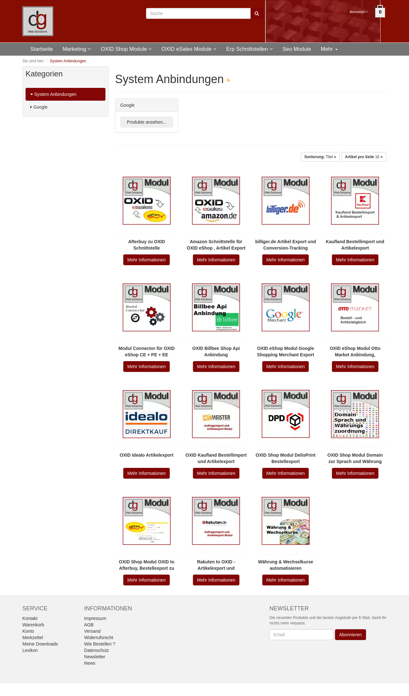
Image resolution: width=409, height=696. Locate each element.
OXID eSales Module (188, 49)
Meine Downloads (40, 643)
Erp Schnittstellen (249, 49)
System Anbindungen (53, 94)
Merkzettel (32, 637)
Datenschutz (96, 650)
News (89, 663)
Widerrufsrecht (98, 637)
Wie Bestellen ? (99, 643)
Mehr (329, 49)
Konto (28, 631)
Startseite (41, 49)
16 (364, 157)
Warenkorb (33, 624)
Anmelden (359, 12)
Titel (320, 157)
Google (39, 107)
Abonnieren (350, 634)
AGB (89, 624)
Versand (92, 631)
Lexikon (30, 650)
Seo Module (296, 49)
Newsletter (94, 656)
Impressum (95, 618)
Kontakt (29, 618)
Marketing (77, 49)
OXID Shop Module (126, 49)
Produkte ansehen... (146, 122)
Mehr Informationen (146, 259)
